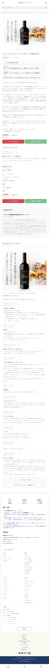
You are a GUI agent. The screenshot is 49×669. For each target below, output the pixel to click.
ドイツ (4, 594)
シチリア (5, 591)
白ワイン (5, 556)
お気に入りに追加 (35, 141)
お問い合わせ (24, 635)
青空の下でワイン (14, 453)
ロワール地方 (27, 563)
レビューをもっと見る (24, 479)
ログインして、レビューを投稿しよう (24, 485)
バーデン (5, 596)
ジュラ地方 (27, 573)
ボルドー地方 (27, 557)
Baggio (11, 357)
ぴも (11, 385)
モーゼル (5, 598)
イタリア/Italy (6, 177)
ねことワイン (12, 151)
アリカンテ (27, 589)
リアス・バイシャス (28, 585)
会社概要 (24, 643)
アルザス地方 (27, 571)
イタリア (30, 12)
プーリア (25, 12)
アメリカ (26, 596)
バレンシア (27, 587)
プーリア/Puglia (14, 177)
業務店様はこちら (24, 649)
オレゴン (26, 598)
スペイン (26, 577)
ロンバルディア (6, 585)
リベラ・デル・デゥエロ (29, 581)
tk (10, 427)
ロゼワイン (5, 560)
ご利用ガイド (24, 637)
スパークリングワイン (7, 558)
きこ (11, 411)
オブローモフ (13, 303)
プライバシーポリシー (24, 645)
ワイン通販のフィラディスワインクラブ (9, 12)
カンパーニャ (5, 587)
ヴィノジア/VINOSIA (7, 173)
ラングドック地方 (28, 567)
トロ (25, 591)
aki (10, 325)
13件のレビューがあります (13, 57)
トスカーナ (5, 579)
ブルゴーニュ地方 (28, 559)
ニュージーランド (28, 602)
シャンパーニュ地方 (28, 561)
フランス (26, 554)
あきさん (12, 396)
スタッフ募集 (24, 647)
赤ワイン (5, 554)
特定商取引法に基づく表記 (24, 641)
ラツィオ (5, 583)
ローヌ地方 (27, 565)
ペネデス (26, 583)
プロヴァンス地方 (28, 569)
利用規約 (24, 639)
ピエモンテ (5, 581)
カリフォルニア (28, 600)
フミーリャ (27, 593)
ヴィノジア (20, 12)
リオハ (26, 579)
